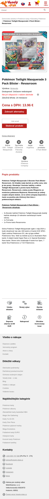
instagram (9, 472)
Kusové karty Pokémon (11, 439)
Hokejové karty (8, 436)
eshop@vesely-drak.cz (14, 460)
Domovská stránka (9, 19)
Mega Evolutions (9, 429)
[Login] (29, 4)
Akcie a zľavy (8, 351)
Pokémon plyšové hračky (12, 426)
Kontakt (5, 354)
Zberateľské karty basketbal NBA (15, 412)
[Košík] (38, 3)
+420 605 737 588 (13, 456)
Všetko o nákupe (9, 385)
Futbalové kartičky (9, 443)
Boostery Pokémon (38, 19)
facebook (9, 464)
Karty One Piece (9, 422)
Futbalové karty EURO (11, 432)
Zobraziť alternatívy (14, 112)
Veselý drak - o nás (10, 378)
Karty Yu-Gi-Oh (8, 419)
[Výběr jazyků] (23, 4)
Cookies (6, 388)
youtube (9, 468)
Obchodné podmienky (11, 368)
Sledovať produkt (14, 126)
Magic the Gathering (10, 415)
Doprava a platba (9, 344)
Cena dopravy (8, 136)
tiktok (8, 476)
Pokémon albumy (9, 409)
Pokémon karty (23, 19)
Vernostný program (10, 347)
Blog (4, 381)
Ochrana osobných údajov (12, 375)
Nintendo (14, 88)
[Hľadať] (44, 10)
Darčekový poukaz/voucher (13, 371)
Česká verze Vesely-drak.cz (16, 494)
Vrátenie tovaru (8, 392)
